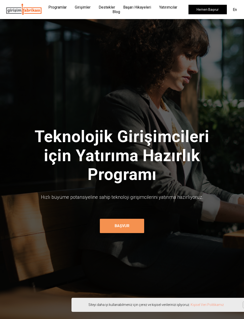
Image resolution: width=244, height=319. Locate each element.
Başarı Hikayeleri (137, 7)
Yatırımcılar (168, 7)
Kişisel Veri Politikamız (207, 305)
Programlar (57, 7)
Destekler (107, 7)
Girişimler (83, 7)
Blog (116, 12)
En (235, 9)
